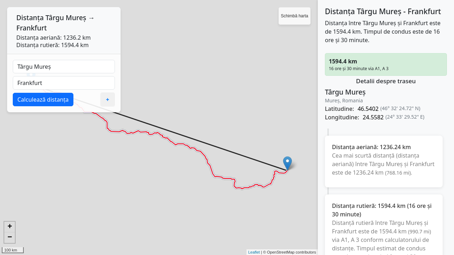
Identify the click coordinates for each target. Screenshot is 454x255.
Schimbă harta (294, 15)
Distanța (30, 17)
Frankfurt (31, 28)
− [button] (9, 237)
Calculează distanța (43, 99)
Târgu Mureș (65, 17)
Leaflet (254, 252)
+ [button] (9, 227)
